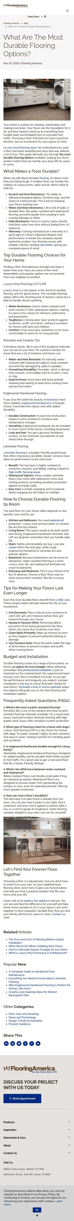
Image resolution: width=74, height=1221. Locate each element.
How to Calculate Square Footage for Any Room (38, 949)
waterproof (57, 520)
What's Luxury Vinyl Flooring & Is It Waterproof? (38, 952)
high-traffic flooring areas (24, 472)
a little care (63, 599)
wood (50, 399)
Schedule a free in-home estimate (40, 687)
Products (37, 1122)
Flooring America (11, 23)
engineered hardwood (35, 403)
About (37, 1145)
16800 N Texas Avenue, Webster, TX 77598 (23, 1169)
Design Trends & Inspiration (25, 1020)
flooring (44, 178)
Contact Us (37, 1153)
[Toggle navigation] (68, 10)
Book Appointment (22, 1098)
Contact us (58, 914)
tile (28, 346)
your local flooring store (22, 147)
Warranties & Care (37, 1137)
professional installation (37, 670)
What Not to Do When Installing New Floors (36, 946)
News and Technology (22, 1017)
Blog (26, 23)
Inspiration (37, 1129)
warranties (46, 244)
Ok (37, 1210)
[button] (35, 16)
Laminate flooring (14, 452)
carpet (13, 547)
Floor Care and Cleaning (24, 1013)
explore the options (36, 900)
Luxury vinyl (10, 290)
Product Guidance (20, 1024)
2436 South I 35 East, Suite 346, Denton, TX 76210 (26, 1174)
